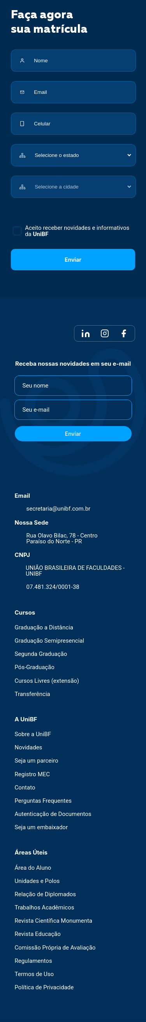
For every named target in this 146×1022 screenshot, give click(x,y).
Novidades (28, 748)
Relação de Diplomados (45, 894)
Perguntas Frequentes (43, 801)
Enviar (73, 259)
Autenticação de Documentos (53, 814)
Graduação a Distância (44, 628)
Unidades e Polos (37, 881)
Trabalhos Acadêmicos (44, 908)
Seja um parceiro (36, 761)
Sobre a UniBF (33, 734)
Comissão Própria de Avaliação (55, 948)
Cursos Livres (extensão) (47, 681)
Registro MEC (32, 774)
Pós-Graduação (35, 668)
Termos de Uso (34, 974)
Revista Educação (38, 934)
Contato (25, 788)
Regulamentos (33, 961)
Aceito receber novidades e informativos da (77, 231)
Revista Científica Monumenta (54, 921)
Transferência (32, 694)
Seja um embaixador (41, 828)
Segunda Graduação (41, 654)
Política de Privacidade (44, 988)
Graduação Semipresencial (49, 641)
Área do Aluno (33, 868)
